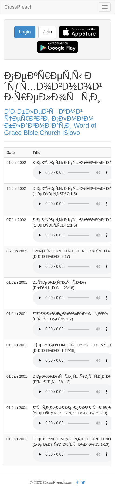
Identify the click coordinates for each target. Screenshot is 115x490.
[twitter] (83, 482)
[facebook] (77, 482)
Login (25, 32)
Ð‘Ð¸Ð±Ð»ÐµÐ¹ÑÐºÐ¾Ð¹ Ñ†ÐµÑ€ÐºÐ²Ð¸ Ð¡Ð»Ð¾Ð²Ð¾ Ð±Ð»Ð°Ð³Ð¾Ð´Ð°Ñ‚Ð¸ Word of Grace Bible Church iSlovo (50, 122)
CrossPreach (18, 7)
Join (47, 32)
